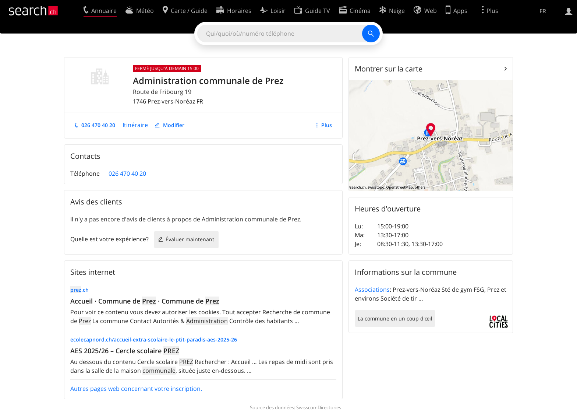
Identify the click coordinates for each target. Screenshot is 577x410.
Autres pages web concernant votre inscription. (136, 389)
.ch (79, 289)
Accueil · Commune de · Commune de (144, 301)
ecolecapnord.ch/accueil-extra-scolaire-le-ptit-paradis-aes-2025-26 (153, 339)
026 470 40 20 (98, 125)
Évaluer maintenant (190, 239)
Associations (372, 289)
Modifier (173, 125)
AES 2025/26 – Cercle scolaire (124, 350)
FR (542, 11)
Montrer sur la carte (388, 69)
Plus (326, 125)
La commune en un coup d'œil (395, 318)
